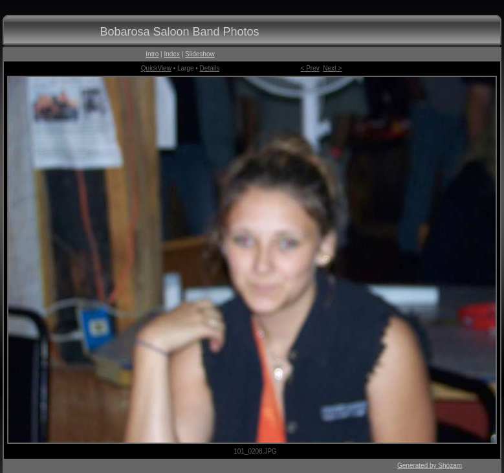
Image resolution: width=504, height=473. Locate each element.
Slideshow (200, 54)
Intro (152, 54)
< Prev (310, 68)
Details (210, 68)
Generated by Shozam (429, 465)
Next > (332, 68)
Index (171, 54)
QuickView (156, 68)
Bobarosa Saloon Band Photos (179, 31)
